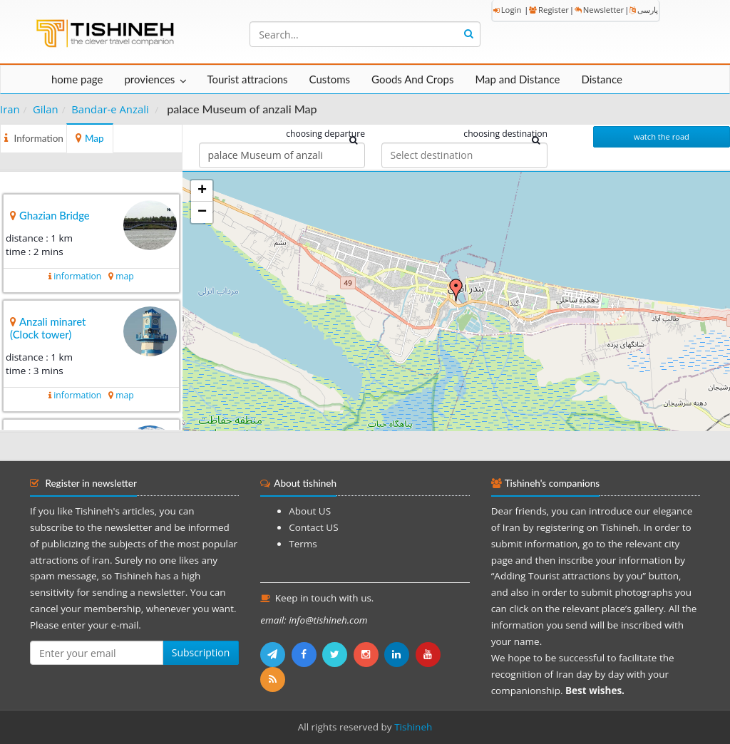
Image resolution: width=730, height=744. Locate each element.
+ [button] (202, 191)
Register (549, 9)
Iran (10, 109)
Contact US (313, 527)
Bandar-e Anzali (110, 109)
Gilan (45, 109)
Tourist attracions (247, 79)
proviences (149, 79)
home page (77, 79)
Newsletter (599, 9)
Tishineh (413, 726)
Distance (601, 79)
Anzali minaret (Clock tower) (48, 328)
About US (310, 511)
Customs (329, 79)
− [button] (202, 212)
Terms (303, 543)
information (77, 276)
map (124, 276)
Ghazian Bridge (54, 215)
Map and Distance (517, 79)
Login (507, 9)
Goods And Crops (412, 79)
